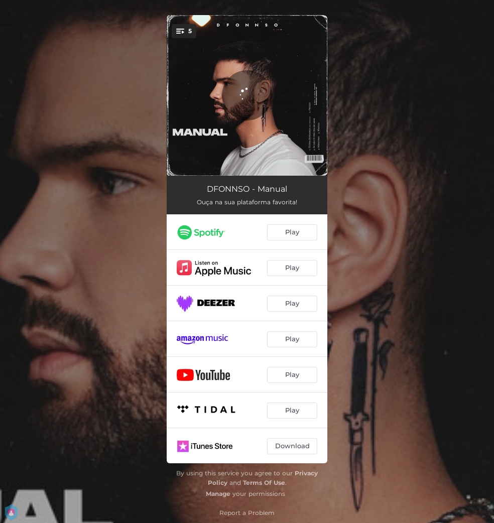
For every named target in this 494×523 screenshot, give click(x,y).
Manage (218, 493)
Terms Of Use (264, 482)
